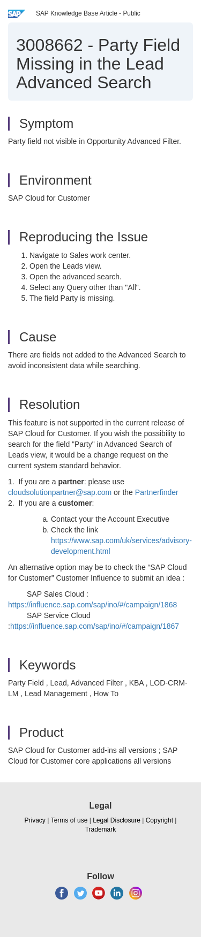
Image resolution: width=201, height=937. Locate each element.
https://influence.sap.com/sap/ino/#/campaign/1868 (92, 604)
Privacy (35, 820)
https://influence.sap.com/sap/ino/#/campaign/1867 (94, 626)
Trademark (100, 829)
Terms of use (69, 820)
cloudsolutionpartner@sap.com (59, 492)
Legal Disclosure (116, 820)
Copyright (159, 820)
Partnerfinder (156, 492)
